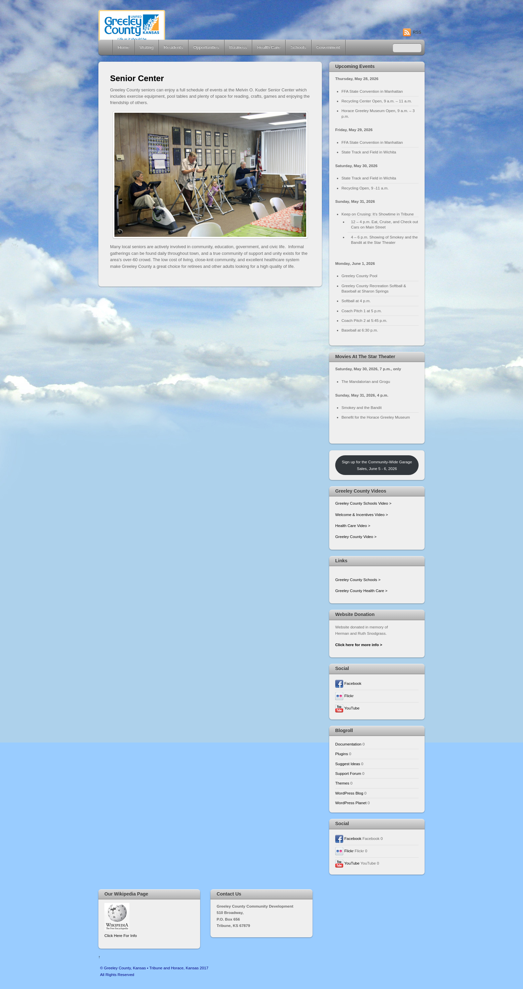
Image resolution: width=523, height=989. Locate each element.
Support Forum (348, 773)
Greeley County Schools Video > (363, 503)
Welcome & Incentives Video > (361, 514)
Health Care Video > (352, 525)
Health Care (268, 47)
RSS (417, 32)
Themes (342, 783)
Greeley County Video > (356, 536)
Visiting (147, 47)
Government (328, 47)
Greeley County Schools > (358, 579)
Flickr (344, 695)
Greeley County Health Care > (361, 590)
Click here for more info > (358, 644)
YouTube (347, 708)
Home (106, 47)
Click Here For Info (120, 935)
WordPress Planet (351, 803)
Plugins (341, 754)
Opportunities (206, 47)
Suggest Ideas (347, 764)
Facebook (348, 683)
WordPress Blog (349, 793)
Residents (173, 47)
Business (238, 47)
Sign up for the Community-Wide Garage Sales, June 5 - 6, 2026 (377, 465)
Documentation (348, 744)
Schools (298, 47)
